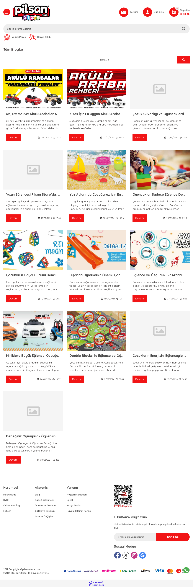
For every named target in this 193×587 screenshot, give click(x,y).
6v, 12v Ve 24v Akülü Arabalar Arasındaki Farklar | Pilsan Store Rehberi (33, 114)
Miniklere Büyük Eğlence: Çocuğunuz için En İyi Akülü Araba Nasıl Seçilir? (33, 355)
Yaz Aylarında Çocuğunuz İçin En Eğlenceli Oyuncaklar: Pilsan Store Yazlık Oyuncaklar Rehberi (96, 194)
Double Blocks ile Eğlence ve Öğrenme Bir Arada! (96, 355)
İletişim (7, 511)
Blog (37, 494)
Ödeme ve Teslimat (46, 505)
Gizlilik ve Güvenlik (45, 511)
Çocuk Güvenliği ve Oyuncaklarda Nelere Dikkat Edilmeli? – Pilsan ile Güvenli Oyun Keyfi (160, 114)
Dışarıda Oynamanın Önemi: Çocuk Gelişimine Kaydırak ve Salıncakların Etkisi (96, 275)
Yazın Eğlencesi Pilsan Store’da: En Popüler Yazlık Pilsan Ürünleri (33, 194)
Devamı (13, 137)
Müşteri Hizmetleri (77, 494)
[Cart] (179, 12)
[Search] (96, 28)
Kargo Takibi (74, 505)
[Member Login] (153, 12)
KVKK (6, 500)
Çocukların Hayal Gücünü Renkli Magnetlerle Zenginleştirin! (33, 275)
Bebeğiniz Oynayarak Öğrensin (30, 436)
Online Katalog (11, 505)
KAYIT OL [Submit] (173, 537)
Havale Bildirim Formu (79, 511)
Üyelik (70, 500)
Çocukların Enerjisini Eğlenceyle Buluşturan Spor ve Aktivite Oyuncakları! (160, 355)
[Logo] (64, 12)
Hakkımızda (9, 494)
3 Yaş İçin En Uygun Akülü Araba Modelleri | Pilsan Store (96, 114)
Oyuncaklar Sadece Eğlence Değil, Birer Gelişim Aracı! (160, 194)
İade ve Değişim (44, 516)
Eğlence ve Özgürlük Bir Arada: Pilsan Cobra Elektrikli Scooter (160, 275)
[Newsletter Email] (152, 537)
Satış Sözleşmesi (44, 500)
